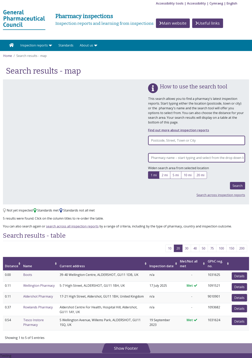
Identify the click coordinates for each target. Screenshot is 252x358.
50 (203, 248)
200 (242, 248)
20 (178, 248)
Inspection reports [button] (34, 45)
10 (169, 248)
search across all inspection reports (72, 226)
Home (7, 56)
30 (186, 248)
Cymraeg (216, 3)
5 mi (176, 176)
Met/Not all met (188, 263)
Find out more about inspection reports (178, 130)
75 (212, 248)
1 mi (154, 176)
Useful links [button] (207, 23)
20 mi (200, 176)
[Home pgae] (24, 19)
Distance (11, 266)
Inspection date (161, 266)
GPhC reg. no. (215, 263)
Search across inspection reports (220, 195)
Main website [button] (172, 23)
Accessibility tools (169, 3)
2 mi (165, 176)
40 (195, 248)
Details (239, 276)
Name (27, 266)
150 (231, 248)
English (232, 3)
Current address (72, 266)
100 (221, 248)
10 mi (188, 176)
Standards (65, 45)
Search (238, 186)
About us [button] (86, 45)
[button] (126, 348)
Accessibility (196, 3)
